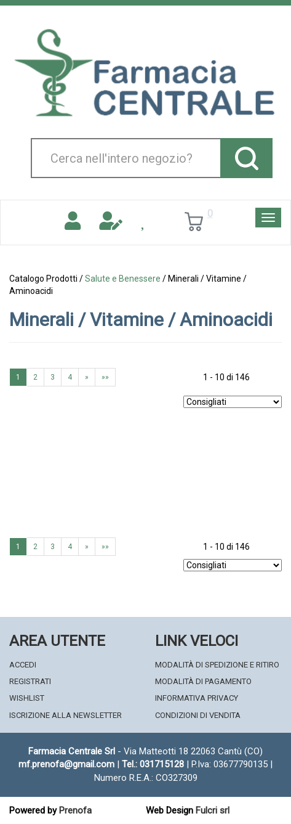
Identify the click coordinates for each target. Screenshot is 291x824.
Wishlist (26, 698)
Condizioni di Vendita (198, 715)
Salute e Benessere (123, 279)
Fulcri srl (212, 810)
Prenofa (75, 810)
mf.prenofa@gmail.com (66, 764)
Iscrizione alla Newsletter (65, 715)
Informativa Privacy (196, 698)
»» (105, 377)
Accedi (22, 664)
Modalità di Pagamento (203, 681)
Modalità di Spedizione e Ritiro (217, 664)
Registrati (30, 681)
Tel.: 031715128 (153, 764)
